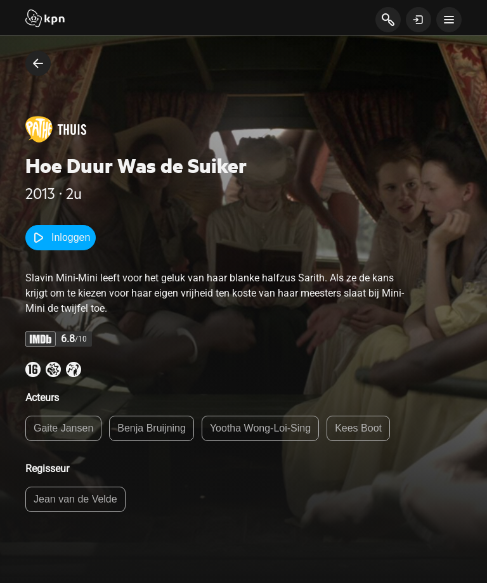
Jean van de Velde (75, 499)
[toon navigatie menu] (449, 19)
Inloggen (60, 237)
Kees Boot (358, 428)
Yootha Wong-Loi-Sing (260, 428)
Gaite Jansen (63, 428)
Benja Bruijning (151, 428)
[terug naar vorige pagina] (38, 63)
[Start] (45, 19)
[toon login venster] (418, 19)
